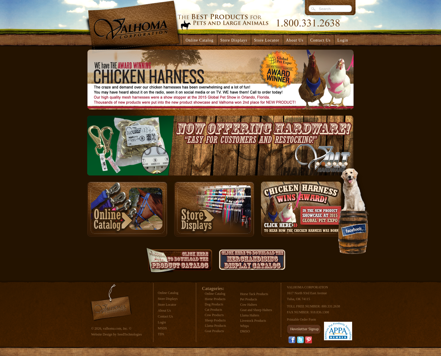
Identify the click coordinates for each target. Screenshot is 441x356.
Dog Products (214, 304)
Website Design (101, 334)
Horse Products (215, 299)
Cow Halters (248, 305)
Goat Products (214, 331)
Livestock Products (253, 321)
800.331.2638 (330, 306)
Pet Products (248, 299)
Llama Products (215, 326)
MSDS (162, 328)
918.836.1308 (319, 312)
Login (342, 40)
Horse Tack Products (254, 294)
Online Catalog (168, 293)
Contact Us (165, 316)
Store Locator (167, 305)
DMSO (245, 331)
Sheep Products (215, 320)
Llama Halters (249, 315)
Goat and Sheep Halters (256, 310)
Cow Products (214, 315)
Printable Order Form (301, 319)
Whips (244, 326)
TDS (161, 334)
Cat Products (213, 310)
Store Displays (167, 299)
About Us (164, 310)
